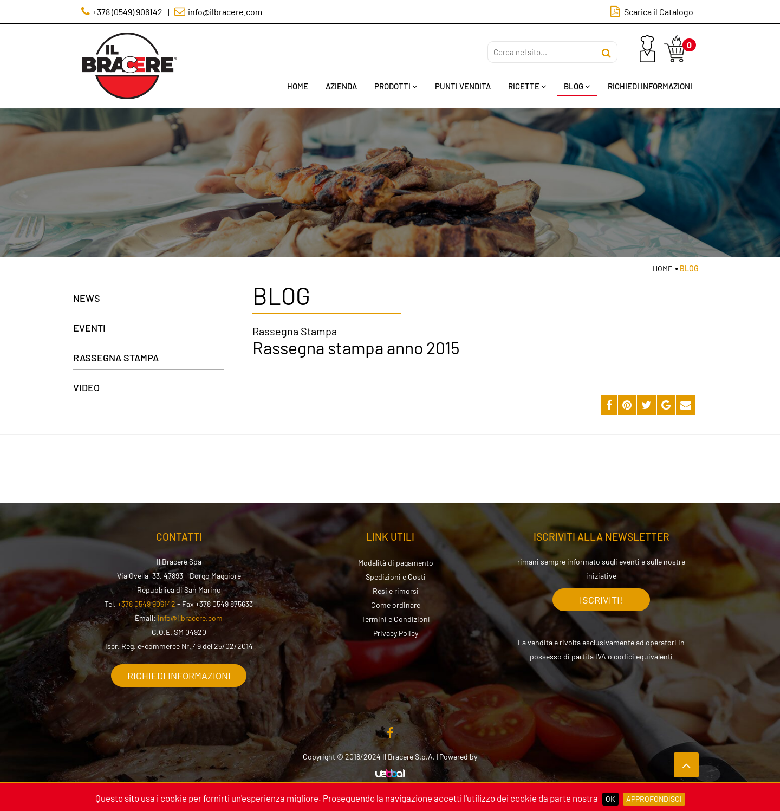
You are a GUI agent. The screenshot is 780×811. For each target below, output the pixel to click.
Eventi (89, 328)
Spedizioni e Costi (396, 576)
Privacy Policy (395, 633)
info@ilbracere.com (190, 617)
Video (86, 387)
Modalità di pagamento (395, 562)
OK (610, 798)
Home (297, 86)
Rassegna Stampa (116, 358)
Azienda (341, 86)
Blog (577, 86)
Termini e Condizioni (395, 619)
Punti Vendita (463, 86)
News (86, 298)
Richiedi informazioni (179, 676)
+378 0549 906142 (147, 603)
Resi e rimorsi (396, 590)
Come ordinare (395, 604)
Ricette (527, 86)
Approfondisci (654, 798)
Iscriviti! (601, 600)
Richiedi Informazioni (650, 86)
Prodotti (396, 86)
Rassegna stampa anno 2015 (355, 347)
